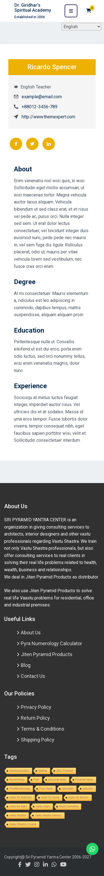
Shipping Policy (37, 740)
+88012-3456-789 (39, 106)
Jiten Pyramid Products (46, 654)
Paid (36, 779)
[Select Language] (81, 26)
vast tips (88, 788)
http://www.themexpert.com (48, 116)
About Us (31, 632)
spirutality (67, 788)
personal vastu (57, 779)
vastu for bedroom (20, 797)
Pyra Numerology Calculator (51, 643)
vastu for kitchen (79, 797)
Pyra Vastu (45, 788)
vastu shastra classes (48, 815)
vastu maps (43, 806)
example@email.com (42, 96)
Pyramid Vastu (84, 779)
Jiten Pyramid (64, 770)
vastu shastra (17, 815)
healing (42, 770)
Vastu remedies (68, 806)
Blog (26, 665)
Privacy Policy (36, 707)
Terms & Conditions (42, 729)
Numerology (16, 779)
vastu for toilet (18, 806)
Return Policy (35, 718)
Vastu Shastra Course (22, 824)
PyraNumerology (19, 788)
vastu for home (50, 797)
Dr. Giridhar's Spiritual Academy (32, 8)
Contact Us (33, 676)
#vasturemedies (19, 770)
